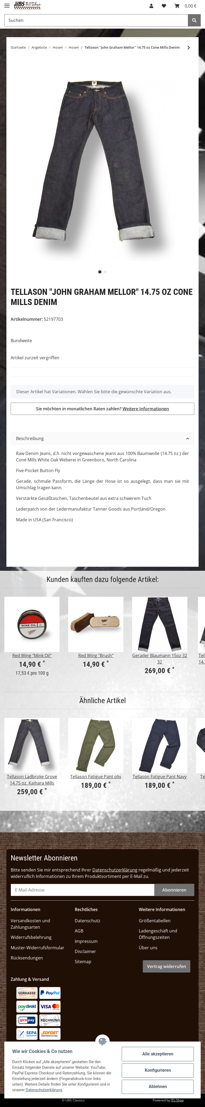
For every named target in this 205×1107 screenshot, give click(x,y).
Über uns (148, 948)
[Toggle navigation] (7, 3)
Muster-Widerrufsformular (37, 948)
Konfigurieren (157, 1070)
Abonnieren (174, 890)
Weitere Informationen (146, 409)
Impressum (86, 941)
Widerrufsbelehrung (31, 937)
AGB (79, 931)
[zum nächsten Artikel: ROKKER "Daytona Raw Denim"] (188, 47)
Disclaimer (85, 951)
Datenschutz (87, 921)
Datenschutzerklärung (114, 870)
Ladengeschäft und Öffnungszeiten (158, 934)
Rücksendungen (27, 958)
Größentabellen (155, 921)
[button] (151, 6)
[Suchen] (96, 20)
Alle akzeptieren (156, 1053)
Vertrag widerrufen (166, 966)
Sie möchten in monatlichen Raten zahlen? (102, 409)
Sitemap (83, 962)
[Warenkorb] (185, 6)
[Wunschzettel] (163, 6)
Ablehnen (157, 1086)
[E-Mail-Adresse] (83, 890)
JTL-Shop (177, 1100)
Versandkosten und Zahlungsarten (30, 924)
